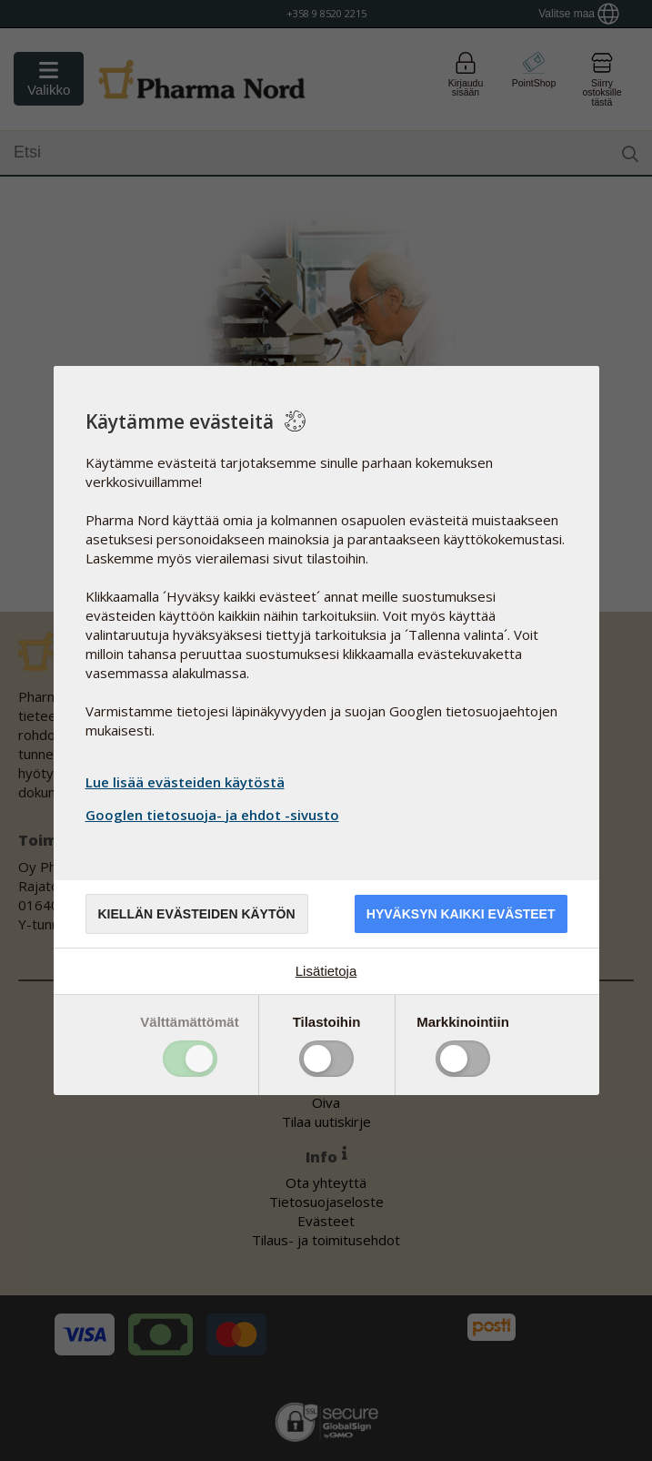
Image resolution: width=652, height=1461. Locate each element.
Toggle (190, 1058)
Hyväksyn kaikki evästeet (461, 914)
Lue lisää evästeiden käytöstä (185, 782)
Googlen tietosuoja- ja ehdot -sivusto (214, 815)
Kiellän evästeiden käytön (197, 914)
